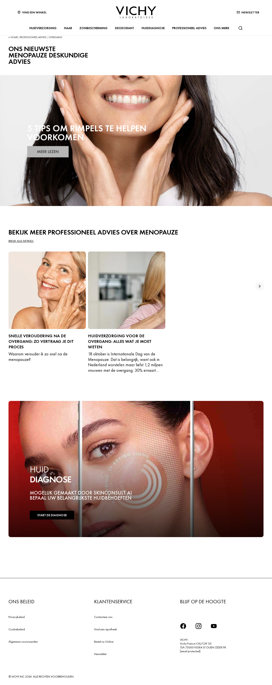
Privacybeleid (16, 617)
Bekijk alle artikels (21, 241)
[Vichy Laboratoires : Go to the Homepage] (136, 12)
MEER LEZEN (47, 151)
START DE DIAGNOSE (50, 515)
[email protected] (190, 651)
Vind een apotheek (105, 629)
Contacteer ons (103, 617)
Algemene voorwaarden (23, 642)
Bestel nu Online (103, 642)
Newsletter (100, 654)
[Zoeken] (240, 28)
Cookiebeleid (16, 629)
